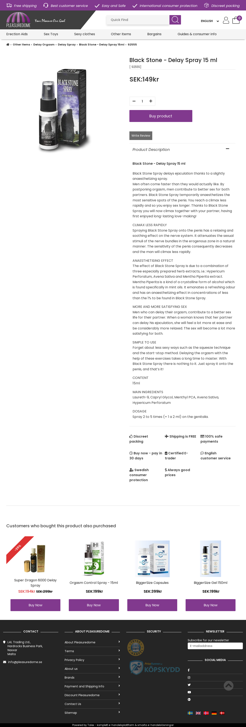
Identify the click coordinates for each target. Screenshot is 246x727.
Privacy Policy (92, 660)
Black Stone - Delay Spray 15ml (101, 45)
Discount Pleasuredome (92, 695)
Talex (90, 725)
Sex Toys (51, 34)
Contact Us (92, 704)
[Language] (210, 21)
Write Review (140, 135)
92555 (132, 45)
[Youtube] (215, 692)
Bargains (154, 34)
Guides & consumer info (197, 34)
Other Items (121, 34)
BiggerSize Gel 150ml (210, 582)
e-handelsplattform (121, 725)
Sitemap (92, 713)
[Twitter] (215, 684)
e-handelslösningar (161, 725)
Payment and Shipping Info (92, 686)
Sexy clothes (84, 34)
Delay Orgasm (44, 45)
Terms (92, 651)
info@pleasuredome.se (25, 662)
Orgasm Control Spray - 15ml (94, 582)
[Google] (215, 699)
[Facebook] (215, 670)
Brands (92, 677)
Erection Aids (17, 34)
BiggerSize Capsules (152, 582)
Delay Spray (67, 45)
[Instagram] (215, 677)
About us (92, 669)
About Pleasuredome (92, 642)
